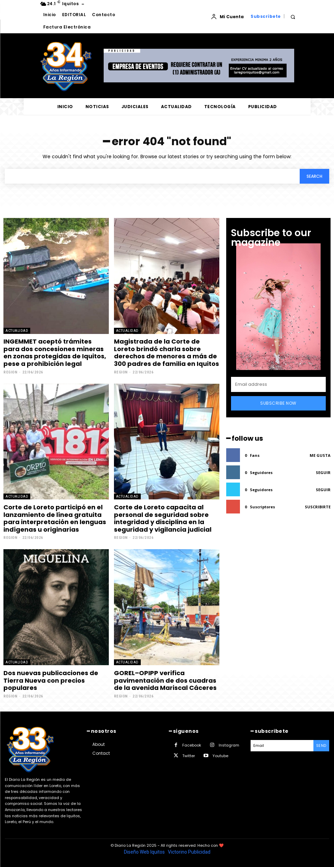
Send (321, 745)
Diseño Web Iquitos (145, 852)
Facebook (191, 745)
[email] (278, 384)
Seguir (323, 472)
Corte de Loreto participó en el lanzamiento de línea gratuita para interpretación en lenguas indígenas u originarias (54, 518)
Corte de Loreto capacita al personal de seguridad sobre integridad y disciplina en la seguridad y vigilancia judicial (162, 518)
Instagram (229, 745)
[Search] (314, 176)
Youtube (220, 756)
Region (10, 372)
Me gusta (320, 455)
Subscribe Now (278, 403)
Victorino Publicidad (189, 852)
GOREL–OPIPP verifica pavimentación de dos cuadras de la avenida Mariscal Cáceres (165, 680)
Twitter (188, 756)
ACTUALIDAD (16, 330)
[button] (293, 17)
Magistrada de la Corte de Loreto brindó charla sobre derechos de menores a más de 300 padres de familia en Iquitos (166, 352)
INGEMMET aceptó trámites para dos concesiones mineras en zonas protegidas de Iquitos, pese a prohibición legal (54, 352)
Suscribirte (318, 506)
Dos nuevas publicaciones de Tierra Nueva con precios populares (50, 680)
